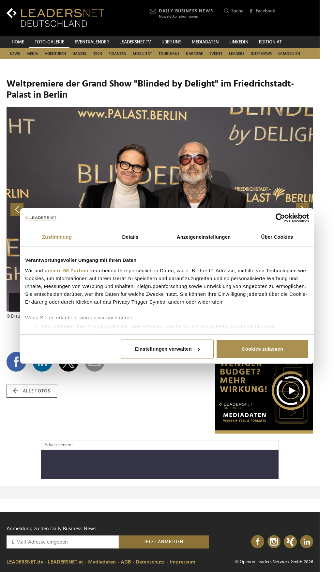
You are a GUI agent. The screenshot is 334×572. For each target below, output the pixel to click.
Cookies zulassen (262, 349)
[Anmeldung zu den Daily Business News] (63, 541)
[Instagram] (274, 541)
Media (32, 54)
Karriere (194, 54)
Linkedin (239, 42)
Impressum (182, 561)
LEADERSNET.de (25, 561)
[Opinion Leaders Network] (297, 18)
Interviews (261, 54)
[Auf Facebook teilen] (16, 362)
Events (215, 54)
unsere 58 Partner (67, 270)
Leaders (236, 54)
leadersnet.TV (135, 42)
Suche (233, 11)
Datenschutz (150, 561)
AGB (126, 561)
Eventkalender (92, 42)
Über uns (171, 42)
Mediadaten (205, 42)
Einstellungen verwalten (167, 349)
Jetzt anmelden (164, 542)
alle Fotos (31, 391)
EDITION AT (270, 42)
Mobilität (142, 54)
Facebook (262, 11)
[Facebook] (257, 541)
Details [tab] (130, 237)
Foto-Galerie (49, 42)
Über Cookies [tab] (277, 237)
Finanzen (117, 54)
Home (18, 42)
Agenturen (55, 54)
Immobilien (289, 54)
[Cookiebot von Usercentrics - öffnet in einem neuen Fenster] (280, 218)
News (15, 54)
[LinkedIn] (306, 541)
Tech (97, 54)
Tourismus (169, 54)
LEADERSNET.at (65, 561)
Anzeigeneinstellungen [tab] (204, 237)
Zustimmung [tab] (57, 237)
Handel (79, 54)
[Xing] (290, 541)
